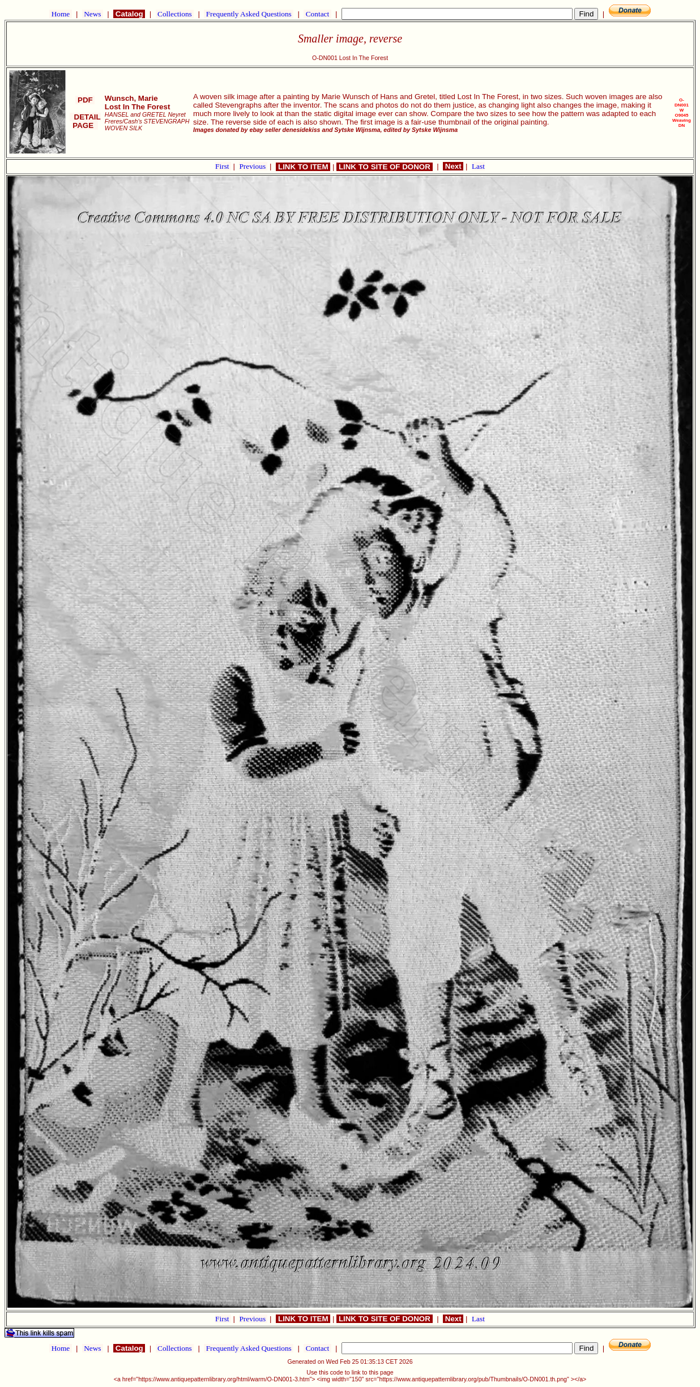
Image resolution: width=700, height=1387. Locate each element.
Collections (175, 14)
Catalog (129, 14)
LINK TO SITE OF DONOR (384, 167)
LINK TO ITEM (303, 167)
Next (453, 166)
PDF (85, 100)
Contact (317, 14)
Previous (253, 166)
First (223, 166)
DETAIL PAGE (85, 121)
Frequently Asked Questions (248, 14)
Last (478, 166)
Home (60, 14)
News (92, 14)
